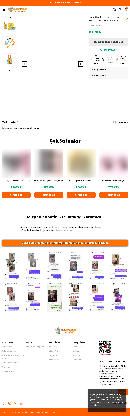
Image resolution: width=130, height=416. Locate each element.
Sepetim (53, 355)
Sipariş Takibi (54, 351)
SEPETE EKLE (16, 195)
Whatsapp (77, 359)
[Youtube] (15, 403)
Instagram (77, 351)
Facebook (77, 347)
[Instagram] (9, 403)
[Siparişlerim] (120, 9)
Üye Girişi (53, 347)
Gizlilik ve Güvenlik (10, 363)
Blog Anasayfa (8, 371)
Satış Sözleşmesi (9, 351)
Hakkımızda (7, 347)
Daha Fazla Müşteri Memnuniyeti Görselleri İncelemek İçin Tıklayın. (65, 243)
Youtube (76, 355)
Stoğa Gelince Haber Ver (108, 41)
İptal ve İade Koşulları (35, 347)
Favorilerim (54, 359)
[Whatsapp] (21, 403)
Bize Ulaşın (6, 367)
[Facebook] (3, 403)
